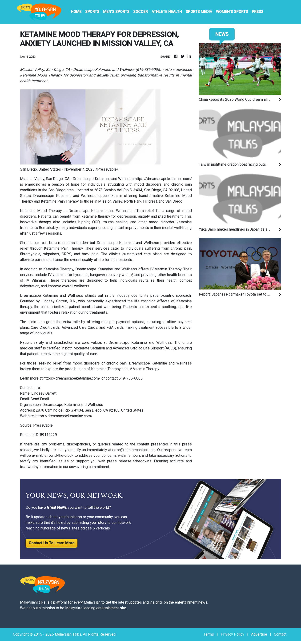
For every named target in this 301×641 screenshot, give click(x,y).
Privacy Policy (232, 634)
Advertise (259, 634)
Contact (280, 634)
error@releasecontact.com (134, 450)
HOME (76, 11)
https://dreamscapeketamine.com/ (163, 178)
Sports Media (199, 11)
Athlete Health (167, 11)
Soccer (140, 11)
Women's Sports (232, 11)
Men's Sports (116, 11)
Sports (92, 11)
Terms (209, 634)
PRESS (257, 11)
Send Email (40, 399)
